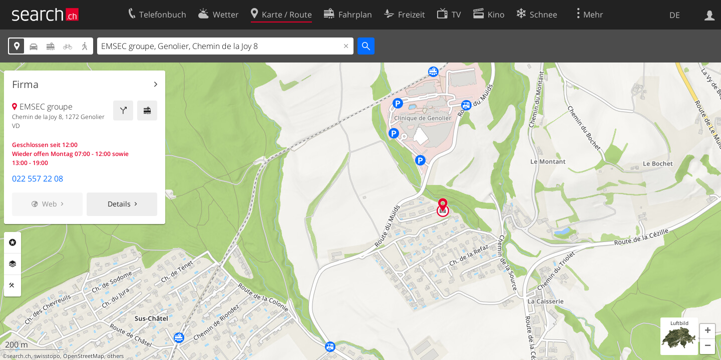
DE (674, 15)
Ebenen (12, 264)
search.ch (19, 356)
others (115, 356)
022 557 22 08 (37, 178)
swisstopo (47, 356)
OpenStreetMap (83, 356)
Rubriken (12, 242)
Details (119, 203)
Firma (25, 84)
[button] (707, 331)
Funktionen (12, 285)
